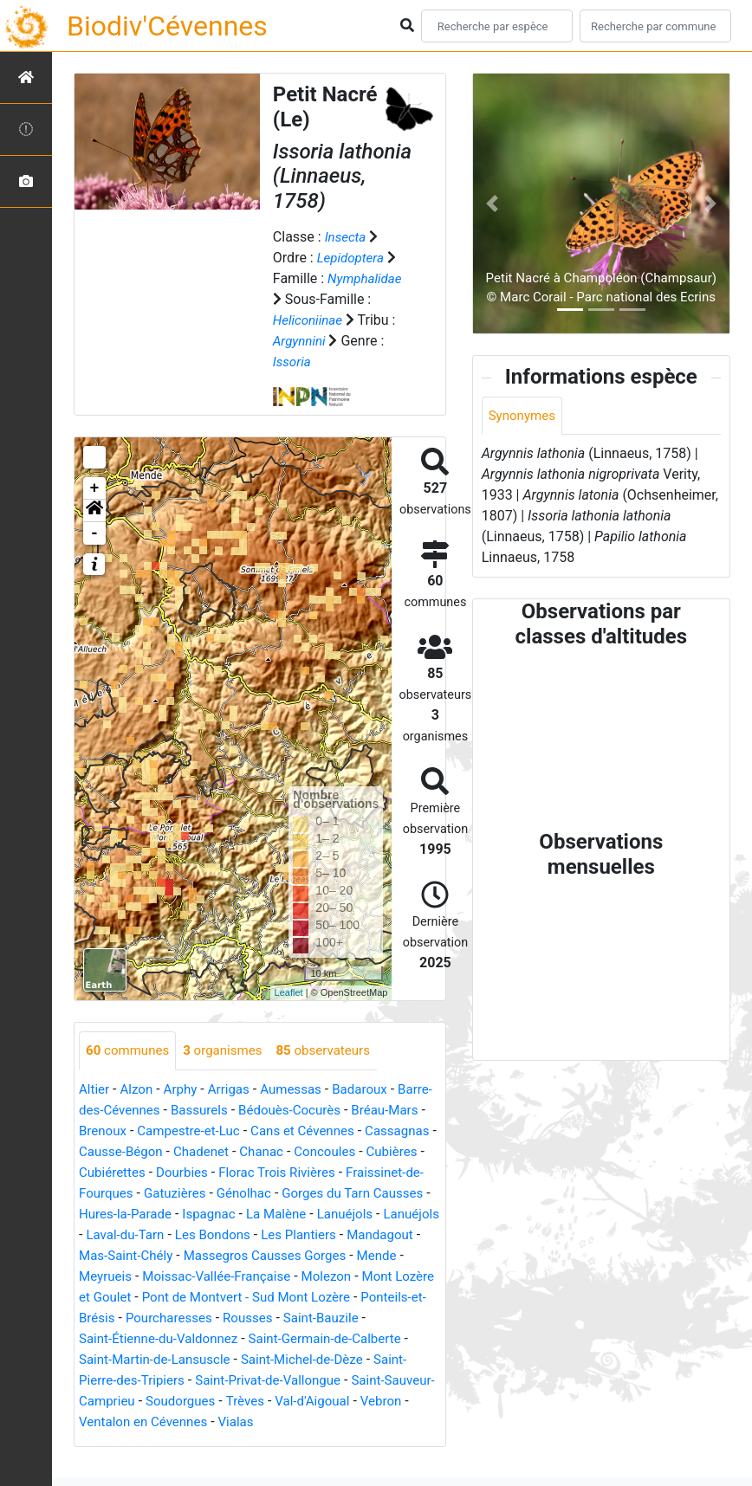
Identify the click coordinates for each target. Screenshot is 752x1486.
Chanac (102, 1173)
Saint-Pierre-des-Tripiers (194, 1401)
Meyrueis (107, 1297)
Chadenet (357, 1152)
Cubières (239, 1173)
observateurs (336, 1051)
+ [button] (95, 488)
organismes (230, 1051)
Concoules (168, 1173)
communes (130, 1051)
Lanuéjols (251, 1235)
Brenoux (185, 1131)
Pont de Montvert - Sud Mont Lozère (300, 1318)
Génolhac (108, 1214)
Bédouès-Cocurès (337, 1110)
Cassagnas (184, 1152)
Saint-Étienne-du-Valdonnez (218, 1360)
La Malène (178, 1235)
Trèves (342, 1422)
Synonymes (524, 416)
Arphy (185, 1090)
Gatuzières (398, 1194)
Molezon (340, 1297)
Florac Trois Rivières (141, 1194)
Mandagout (333, 1256)
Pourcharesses (243, 1339)
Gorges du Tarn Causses (222, 1214)
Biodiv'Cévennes (167, 26)
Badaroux (374, 1090)
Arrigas (236, 1090)
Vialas (366, 1443)
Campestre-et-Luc (276, 1131)
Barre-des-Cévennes (140, 1110)
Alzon (139, 1090)
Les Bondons (157, 1256)
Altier (95, 1090)
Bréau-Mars (114, 1131)
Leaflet (289, 992)
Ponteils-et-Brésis (132, 1339)
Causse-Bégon (273, 1152)
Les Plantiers (248, 1256)
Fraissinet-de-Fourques (283, 1194)
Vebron (168, 1443)
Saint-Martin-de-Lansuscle (221, 1381)
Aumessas (301, 1090)
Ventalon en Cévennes (268, 1443)
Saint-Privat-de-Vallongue (355, 1401)
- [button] (95, 533)
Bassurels (242, 1110)
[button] (94, 511)
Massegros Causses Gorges (245, 1277)
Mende (363, 1277)
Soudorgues (275, 1422)
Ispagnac (107, 1235)
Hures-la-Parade (357, 1214)
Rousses (326, 1339)
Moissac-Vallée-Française (224, 1297)
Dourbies (386, 1173)
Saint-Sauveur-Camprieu (153, 1422)
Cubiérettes (312, 1173)
